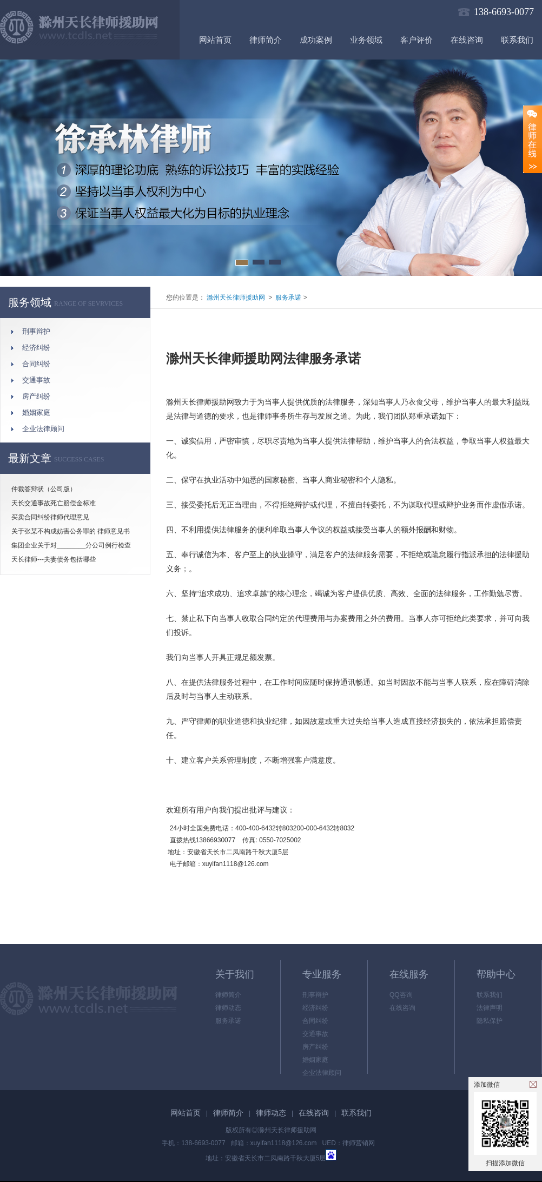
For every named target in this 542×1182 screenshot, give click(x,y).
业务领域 (366, 40)
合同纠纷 (36, 364)
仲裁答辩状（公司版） (43, 489)
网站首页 (215, 40)
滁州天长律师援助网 (235, 297)
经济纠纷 (36, 348)
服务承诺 (288, 297)
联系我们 (517, 40)
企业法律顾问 (43, 429)
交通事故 (36, 380)
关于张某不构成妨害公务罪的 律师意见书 (70, 531)
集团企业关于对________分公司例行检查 (71, 545)
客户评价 (416, 40)
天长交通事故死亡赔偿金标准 (53, 503)
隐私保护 (490, 1021)
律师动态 (228, 1008)
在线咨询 (467, 40)
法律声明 (490, 1008)
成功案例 (316, 40)
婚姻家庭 (36, 412)
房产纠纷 (36, 396)
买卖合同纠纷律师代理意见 (50, 517)
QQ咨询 (401, 995)
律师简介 (265, 40)
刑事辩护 (36, 331)
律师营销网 (358, 1143)
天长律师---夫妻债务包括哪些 (53, 559)
